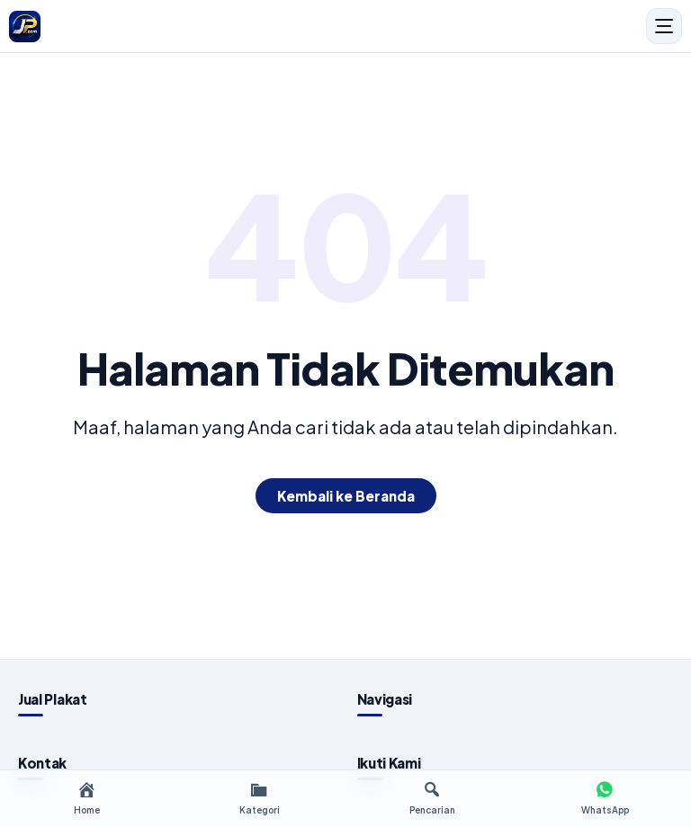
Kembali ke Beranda (346, 495)
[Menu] (664, 26)
